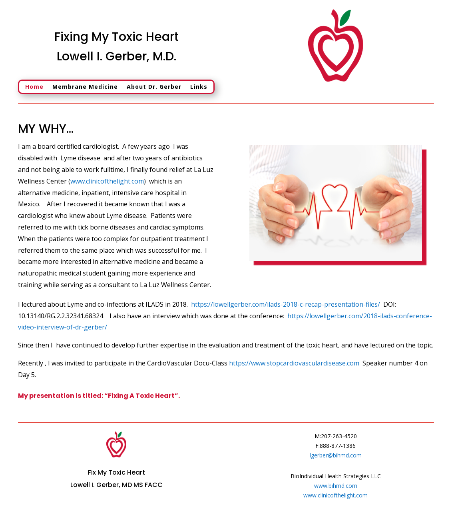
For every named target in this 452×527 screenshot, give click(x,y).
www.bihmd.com (335, 485)
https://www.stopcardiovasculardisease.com (294, 363)
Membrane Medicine (85, 87)
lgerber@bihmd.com (336, 455)
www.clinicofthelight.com (107, 181)
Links (198, 87)
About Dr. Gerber (154, 87)
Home (34, 87)
